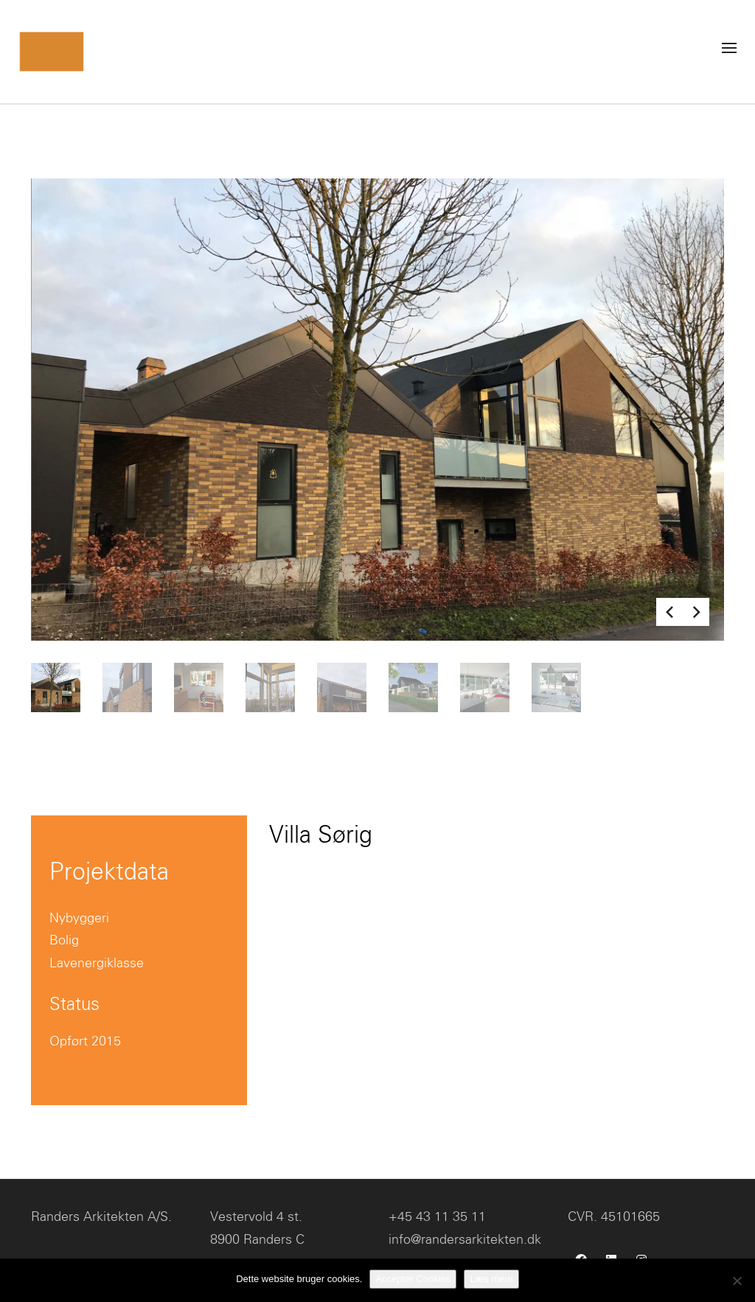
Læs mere (491, 1278)
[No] (736, 1280)
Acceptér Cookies (412, 1278)
